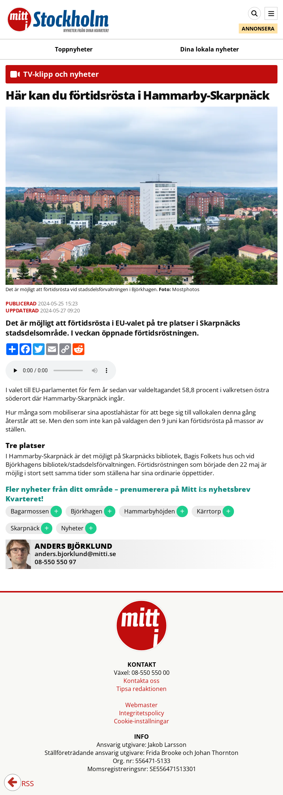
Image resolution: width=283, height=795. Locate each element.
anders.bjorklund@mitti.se (75, 554)
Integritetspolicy (141, 713)
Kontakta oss (141, 681)
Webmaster (141, 705)
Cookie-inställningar (141, 721)
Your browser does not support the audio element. (61, 370)
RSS (22, 783)
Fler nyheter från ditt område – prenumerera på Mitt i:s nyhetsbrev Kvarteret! (128, 494)
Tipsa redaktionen (141, 689)
